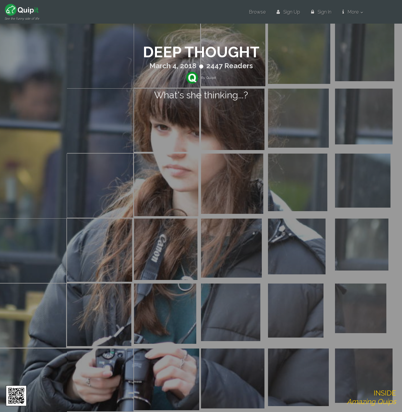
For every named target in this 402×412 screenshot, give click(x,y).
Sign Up (288, 12)
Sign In (321, 12)
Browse (257, 12)
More (350, 12)
